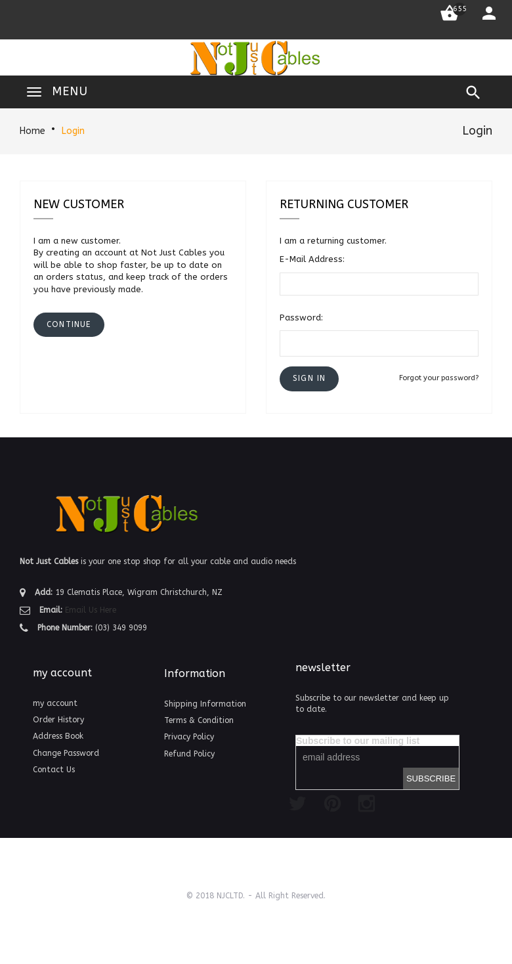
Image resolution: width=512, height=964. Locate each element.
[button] (309, 378)
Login (73, 131)
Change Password (66, 753)
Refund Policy (189, 753)
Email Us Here (90, 610)
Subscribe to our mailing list (357, 740)
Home (32, 131)
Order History (58, 719)
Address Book (58, 736)
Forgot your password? (439, 378)
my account (55, 703)
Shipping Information (205, 704)
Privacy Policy (189, 736)
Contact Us (54, 769)
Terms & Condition (199, 720)
